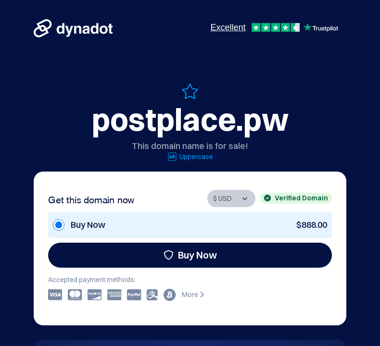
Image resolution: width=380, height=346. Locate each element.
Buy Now (190, 255)
